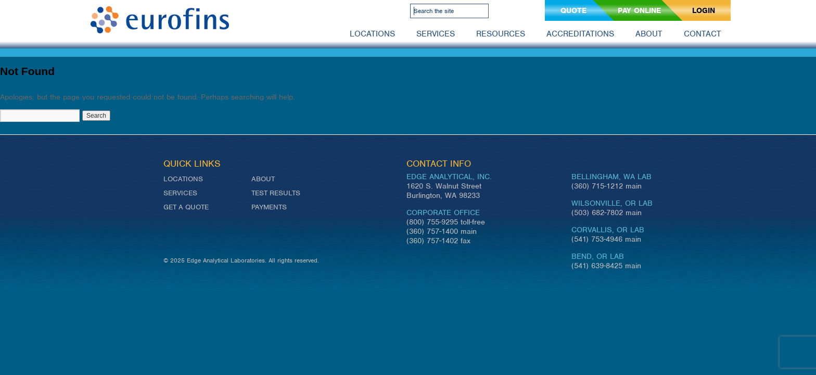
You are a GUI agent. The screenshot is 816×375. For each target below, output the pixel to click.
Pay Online (639, 10)
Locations (372, 34)
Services (435, 34)
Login (703, 10)
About (648, 34)
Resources (500, 34)
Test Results (275, 193)
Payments (269, 207)
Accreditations (580, 34)
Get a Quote (186, 207)
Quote (573, 10)
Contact (702, 34)
